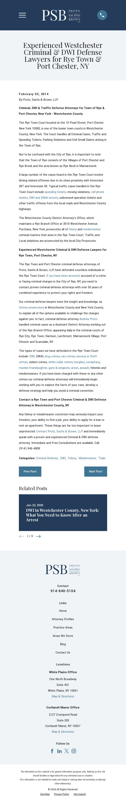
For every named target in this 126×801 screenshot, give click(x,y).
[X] (66, 751)
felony (73, 229)
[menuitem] (45, 794)
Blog (63, 644)
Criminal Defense (47, 458)
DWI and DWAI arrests (43, 198)
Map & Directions (63, 696)
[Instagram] (74, 751)
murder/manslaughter (33, 368)
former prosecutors (31, 308)
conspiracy (93, 362)
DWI (32, 356)
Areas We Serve (63, 636)
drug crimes (52, 356)
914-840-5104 (63, 591)
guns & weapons (59, 368)
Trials (101, 458)
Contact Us (63, 653)
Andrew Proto (88, 319)
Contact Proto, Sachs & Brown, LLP (59, 431)
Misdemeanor (87, 458)
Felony (72, 458)
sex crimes (68, 356)
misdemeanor (92, 229)
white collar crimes (60, 362)
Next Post (95, 471)
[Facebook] (52, 751)
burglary (79, 362)
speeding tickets (55, 192)
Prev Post (30, 471)
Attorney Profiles (63, 619)
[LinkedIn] (59, 751)
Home (63, 611)
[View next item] (38, 536)
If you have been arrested (62, 276)
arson (74, 368)
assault (84, 368)
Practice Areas (63, 628)
